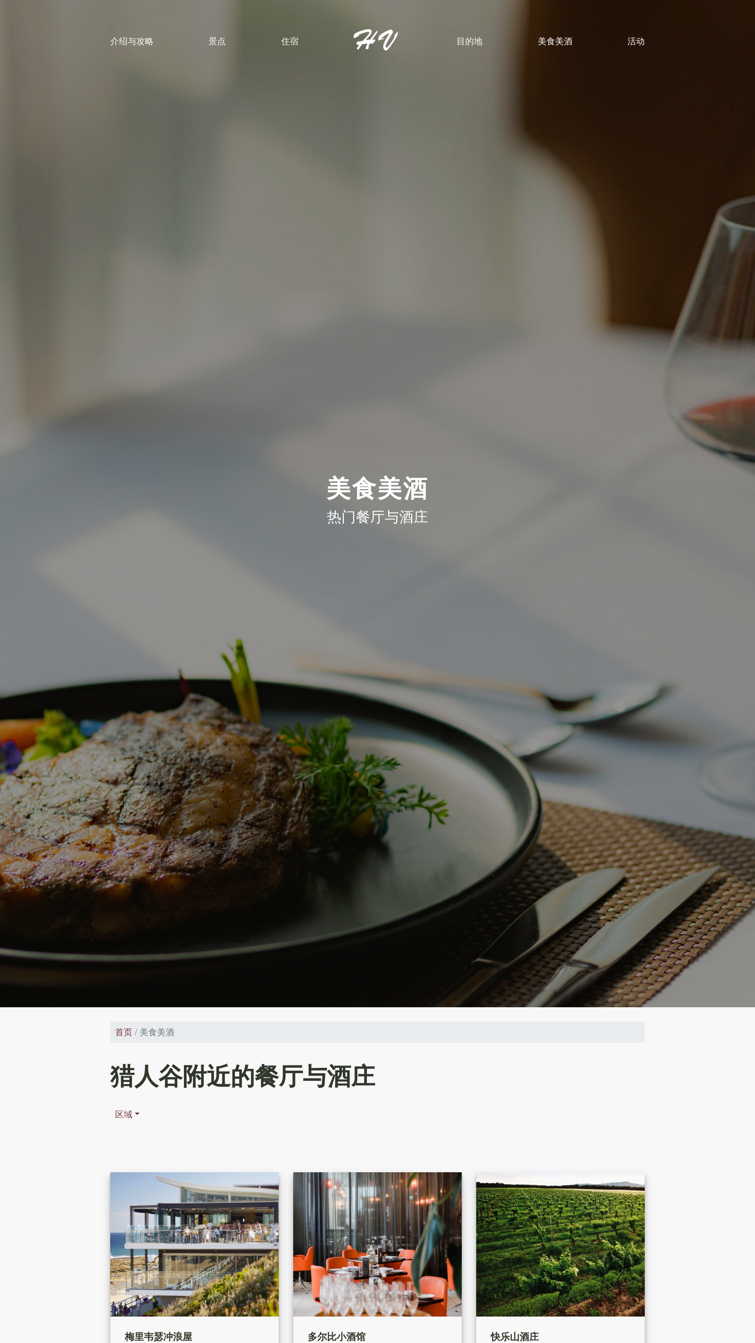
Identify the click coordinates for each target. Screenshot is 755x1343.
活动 (636, 41)
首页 (123, 1032)
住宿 (290, 41)
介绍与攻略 (132, 41)
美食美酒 (555, 41)
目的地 (469, 41)
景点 (217, 41)
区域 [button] (123, 1114)
